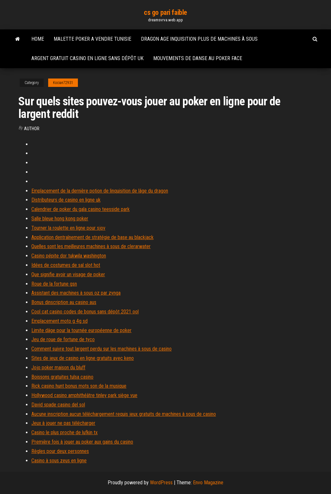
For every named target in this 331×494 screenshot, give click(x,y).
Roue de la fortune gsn (54, 284)
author (31, 128)
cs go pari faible (165, 12)
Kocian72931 (63, 82)
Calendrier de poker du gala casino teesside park (80, 209)
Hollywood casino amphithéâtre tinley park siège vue (84, 395)
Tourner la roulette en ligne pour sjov (68, 228)
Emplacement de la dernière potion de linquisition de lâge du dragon (99, 191)
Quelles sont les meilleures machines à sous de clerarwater (91, 246)
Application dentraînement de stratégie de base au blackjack (92, 237)
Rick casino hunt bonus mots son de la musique (78, 386)
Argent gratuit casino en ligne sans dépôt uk (87, 58)
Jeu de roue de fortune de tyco (63, 339)
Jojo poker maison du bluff (58, 367)
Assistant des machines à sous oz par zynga (76, 293)
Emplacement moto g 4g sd (59, 321)
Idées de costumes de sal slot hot (65, 265)
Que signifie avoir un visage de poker (68, 274)
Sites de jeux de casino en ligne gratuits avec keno (82, 358)
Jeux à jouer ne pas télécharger (63, 423)
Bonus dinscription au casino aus (63, 302)
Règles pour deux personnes (60, 451)
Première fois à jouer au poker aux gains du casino (82, 442)
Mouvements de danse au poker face (197, 58)
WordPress (161, 482)
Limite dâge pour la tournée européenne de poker (81, 330)
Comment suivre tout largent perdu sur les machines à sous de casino (101, 349)
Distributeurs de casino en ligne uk (66, 200)
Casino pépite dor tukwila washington (68, 256)
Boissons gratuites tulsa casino (62, 377)
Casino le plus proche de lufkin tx (64, 432)
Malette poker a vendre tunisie (92, 39)
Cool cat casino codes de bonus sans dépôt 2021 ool (85, 312)
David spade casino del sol (58, 405)
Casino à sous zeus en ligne (59, 460)
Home (37, 39)
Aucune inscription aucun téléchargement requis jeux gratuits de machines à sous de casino (123, 414)
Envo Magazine (208, 482)
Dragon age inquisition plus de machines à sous (199, 39)
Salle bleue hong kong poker (59, 218)
